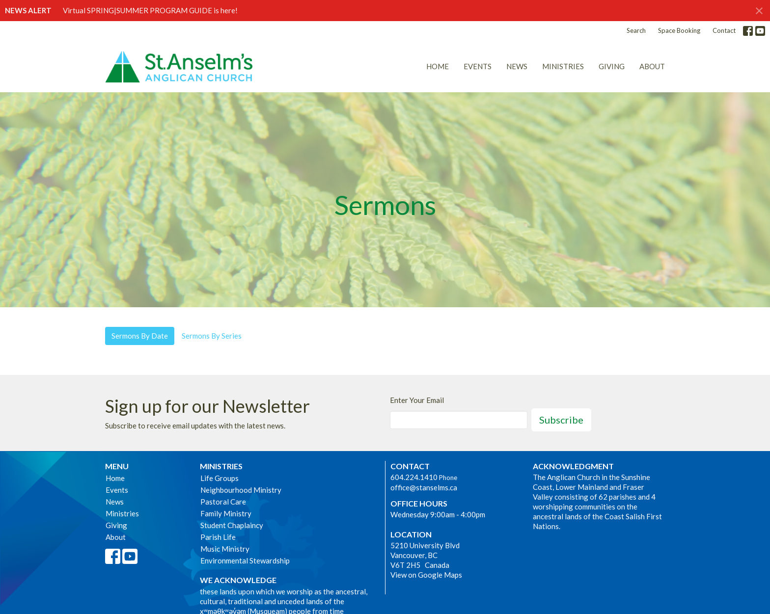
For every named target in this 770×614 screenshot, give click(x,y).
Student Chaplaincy (231, 525)
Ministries (563, 66)
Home (437, 66)
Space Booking (679, 30)
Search (636, 30)
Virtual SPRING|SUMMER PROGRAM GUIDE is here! (150, 10)
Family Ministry (225, 513)
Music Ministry (224, 548)
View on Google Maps (426, 574)
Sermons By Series (212, 335)
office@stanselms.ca (423, 487)
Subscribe (561, 420)
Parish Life (218, 537)
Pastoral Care (223, 501)
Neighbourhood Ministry (240, 489)
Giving (612, 66)
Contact (724, 30)
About (652, 66)
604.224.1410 (414, 477)
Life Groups (219, 478)
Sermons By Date (139, 335)
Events (478, 66)
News (516, 66)
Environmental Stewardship (245, 560)
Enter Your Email (417, 400)
